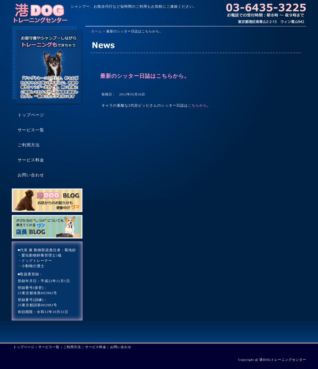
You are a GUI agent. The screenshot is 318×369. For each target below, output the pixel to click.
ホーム (96, 31)
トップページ (23, 347)
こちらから (197, 105)
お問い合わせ (120, 347)
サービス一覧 (48, 347)
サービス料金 (95, 347)
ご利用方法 (72, 347)
